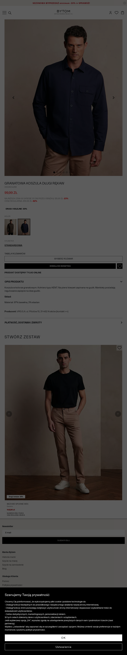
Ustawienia (64, 646)
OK (63, 637)
